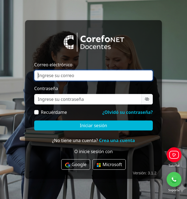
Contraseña (46, 88)
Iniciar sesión (93, 125)
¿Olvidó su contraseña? (127, 112)
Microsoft (109, 164)
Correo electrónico (53, 65)
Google (75, 164)
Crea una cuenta (117, 140)
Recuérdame (54, 112)
